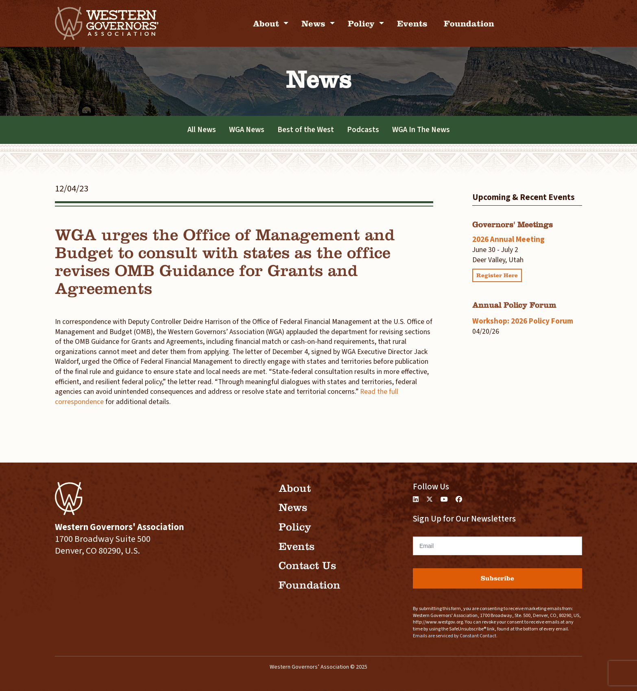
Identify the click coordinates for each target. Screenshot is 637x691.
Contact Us (307, 565)
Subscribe (497, 578)
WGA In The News (421, 129)
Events (412, 23)
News (314, 23)
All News (202, 129)
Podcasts (363, 129)
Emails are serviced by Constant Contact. (455, 635)
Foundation (469, 23)
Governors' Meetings (512, 224)
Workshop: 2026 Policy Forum (522, 321)
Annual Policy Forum (514, 305)
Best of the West (305, 129)
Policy (362, 23)
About (267, 23)
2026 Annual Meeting (508, 239)
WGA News (246, 129)
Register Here (497, 275)
